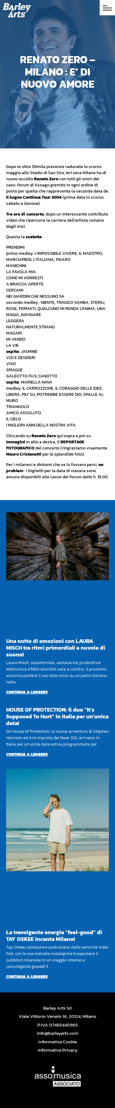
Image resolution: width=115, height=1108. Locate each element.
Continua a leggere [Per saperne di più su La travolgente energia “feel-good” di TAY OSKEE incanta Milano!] (27, 977)
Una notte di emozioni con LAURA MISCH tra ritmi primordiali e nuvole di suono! (55, 648)
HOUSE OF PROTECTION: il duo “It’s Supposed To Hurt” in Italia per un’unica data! (57, 716)
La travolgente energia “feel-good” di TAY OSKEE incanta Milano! (54, 935)
